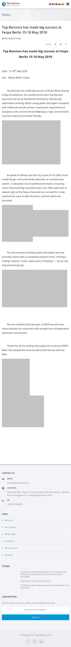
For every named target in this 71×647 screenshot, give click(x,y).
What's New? (10, 534)
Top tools (9, 555)
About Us (9, 520)
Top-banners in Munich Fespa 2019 (36, 581)
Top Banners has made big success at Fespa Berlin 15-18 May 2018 (45, 586)
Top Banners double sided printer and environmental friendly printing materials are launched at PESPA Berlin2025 (43, 574)
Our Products (10, 527)
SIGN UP (35, 617)
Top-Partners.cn (11, 548)
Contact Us (9, 541)
